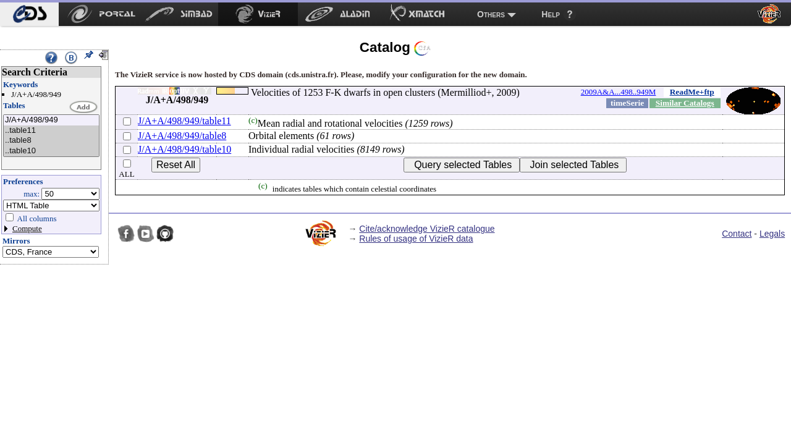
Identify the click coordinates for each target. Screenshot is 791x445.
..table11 (51, 130)
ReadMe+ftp (692, 91)
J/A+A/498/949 (51, 120)
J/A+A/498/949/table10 (184, 149)
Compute (27, 228)
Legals (772, 234)
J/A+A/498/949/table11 (184, 121)
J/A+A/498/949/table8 (182, 135)
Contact (736, 234)
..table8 (51, 140)
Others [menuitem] (491, 14)
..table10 (51, 151)
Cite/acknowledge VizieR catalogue (426, 229)
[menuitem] (29, 14)
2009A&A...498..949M (618, 91)
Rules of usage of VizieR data (416, 239)
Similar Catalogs (685, 103)
